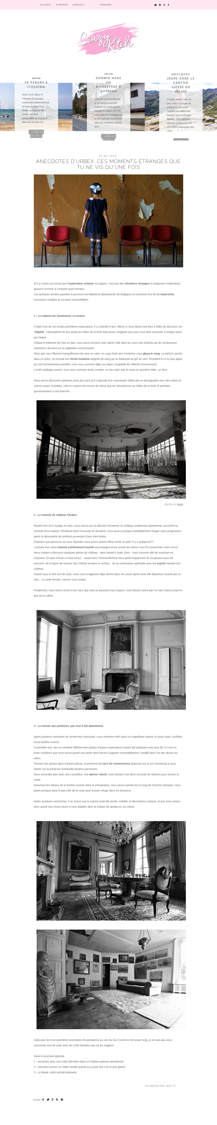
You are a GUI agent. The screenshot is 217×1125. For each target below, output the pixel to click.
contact (78, 5)
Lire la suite (37, 134)
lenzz (180, 504)
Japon (36, 78)
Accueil (45, 5)
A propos (62, 5)
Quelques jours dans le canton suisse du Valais (181, 82)
